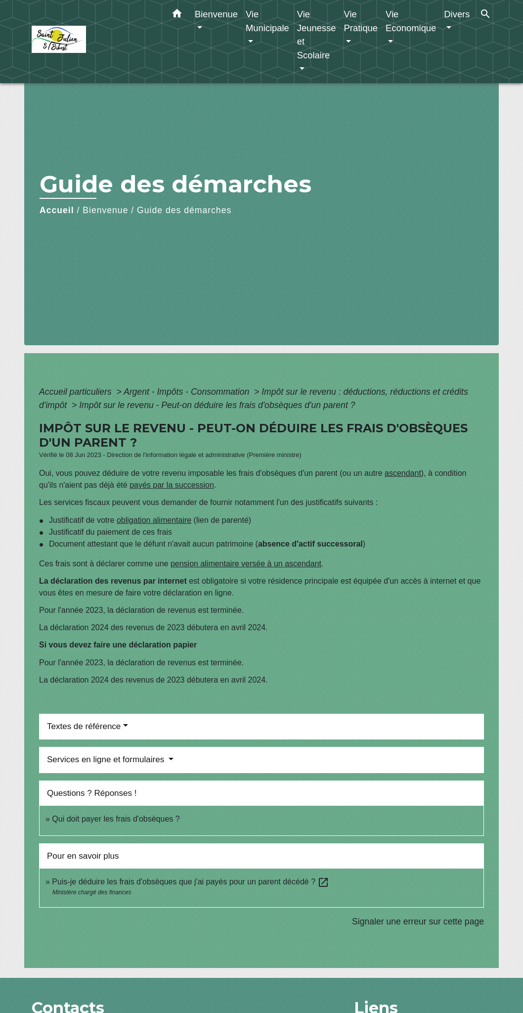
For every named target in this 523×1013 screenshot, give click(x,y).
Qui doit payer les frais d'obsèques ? (115, 819)
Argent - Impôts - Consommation (188, 392)
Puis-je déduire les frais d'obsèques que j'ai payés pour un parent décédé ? (190, 881)
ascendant (403, 473)
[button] (177, 15)
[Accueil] (93, 41)
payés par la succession (172, 485)
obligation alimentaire (154, 520)
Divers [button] (457, 14)
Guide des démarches (184, 210)
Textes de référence (84, 726)
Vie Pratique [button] (361, 21)
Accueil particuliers (76, 392)
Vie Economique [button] (411, 21)
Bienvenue (105, 210)
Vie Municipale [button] (267, 21)
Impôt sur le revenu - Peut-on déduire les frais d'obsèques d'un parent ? (217, 405)
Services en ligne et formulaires (107, 759)
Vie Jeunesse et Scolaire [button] (316, 34)
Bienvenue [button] (216, 14)
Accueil (57, 210)
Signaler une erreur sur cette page (418, 921)
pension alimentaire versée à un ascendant (246, 563)
